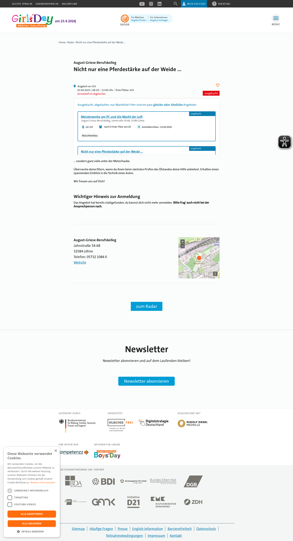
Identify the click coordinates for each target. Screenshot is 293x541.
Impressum (156, 535)
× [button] (55, 450)
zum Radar (146, 306)
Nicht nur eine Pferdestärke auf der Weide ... (100, 42)
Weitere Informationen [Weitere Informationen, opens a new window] (42, 482)
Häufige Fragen (101, 528)
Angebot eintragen (159, 20)
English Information (147, 528)
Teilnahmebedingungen (124, 535)
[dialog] (32, 492)
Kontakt (176, 535)
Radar (70, 42)
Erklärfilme (69, 3)
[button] (31, 532)
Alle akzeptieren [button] (32, 514)
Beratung (224, 3)
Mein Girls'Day (196, 3)
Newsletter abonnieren (146, 381)
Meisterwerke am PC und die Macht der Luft (112, 117)
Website (80, 262)
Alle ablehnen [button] (31, 523)
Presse (123, 528)
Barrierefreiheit (180, 528)
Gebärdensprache (47, 3)
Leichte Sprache (22, 3)
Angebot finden (138, 20)
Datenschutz (206, 528)
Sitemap (78, 528)
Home (62, 42)
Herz (218, 85)
